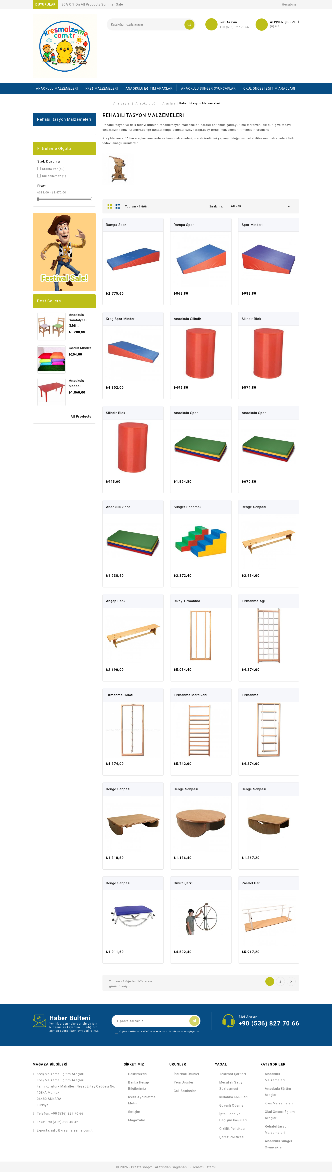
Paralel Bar (251, 883)
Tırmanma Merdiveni (190, 695)
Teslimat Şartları (232, 1074)
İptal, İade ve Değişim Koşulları (233, 1117)
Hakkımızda (137, 1074)
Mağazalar (136, 1120)
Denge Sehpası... (119, 789)
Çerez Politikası (231, 1137)
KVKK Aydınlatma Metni (142, 1100)
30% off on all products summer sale (92, 4)
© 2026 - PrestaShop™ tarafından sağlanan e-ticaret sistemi (166, 1167)
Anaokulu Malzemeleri (57, 88)
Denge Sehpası (254, 507)
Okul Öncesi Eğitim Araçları (269, 88)
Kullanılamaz (54, 176)
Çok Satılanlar (185, 1091)
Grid (110, 206)
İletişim (134, 1112)
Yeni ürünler (184, 1082)
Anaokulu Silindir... (189, 319)
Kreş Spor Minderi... (122, 319)
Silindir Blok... (253, 319)
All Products (81, 416)
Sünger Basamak (188, 507)
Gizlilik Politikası (232, 1128)
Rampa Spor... (117, 225)
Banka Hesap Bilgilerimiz (138, 1085)
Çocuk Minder (80, 348)
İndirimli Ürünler (187, 1074)
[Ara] (151, 24)
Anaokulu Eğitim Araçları (150, 88)
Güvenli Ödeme (231, 1105)
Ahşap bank (116, 601)
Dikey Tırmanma (187, 601)
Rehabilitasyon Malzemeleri (64, 119)
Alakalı (261, 206)
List (118, 206)
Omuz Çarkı (183, 883)
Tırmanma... (251, 695)
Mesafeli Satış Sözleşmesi (230, 1085)
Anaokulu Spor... (187, 413)
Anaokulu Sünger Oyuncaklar (208, 88)
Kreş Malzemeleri (102, 88)
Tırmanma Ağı (253, 601)
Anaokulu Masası (76, 383)
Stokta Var (53, 169)
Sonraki (291, 981)
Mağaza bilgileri (50, 1064)
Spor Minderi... (253, 225)
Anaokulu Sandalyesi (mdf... (78, 320)
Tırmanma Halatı (119, 695)
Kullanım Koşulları (233, 1097)
